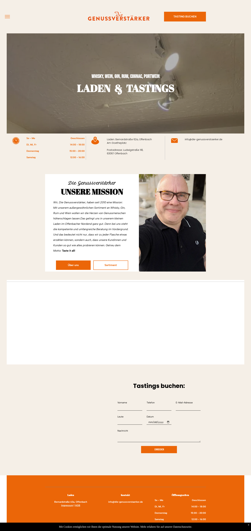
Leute (120, 416)
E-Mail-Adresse (184, 402)
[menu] (7, 16)
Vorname (122, 402)
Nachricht (122, 430)
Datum (150, 416)
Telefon (151, 402)
